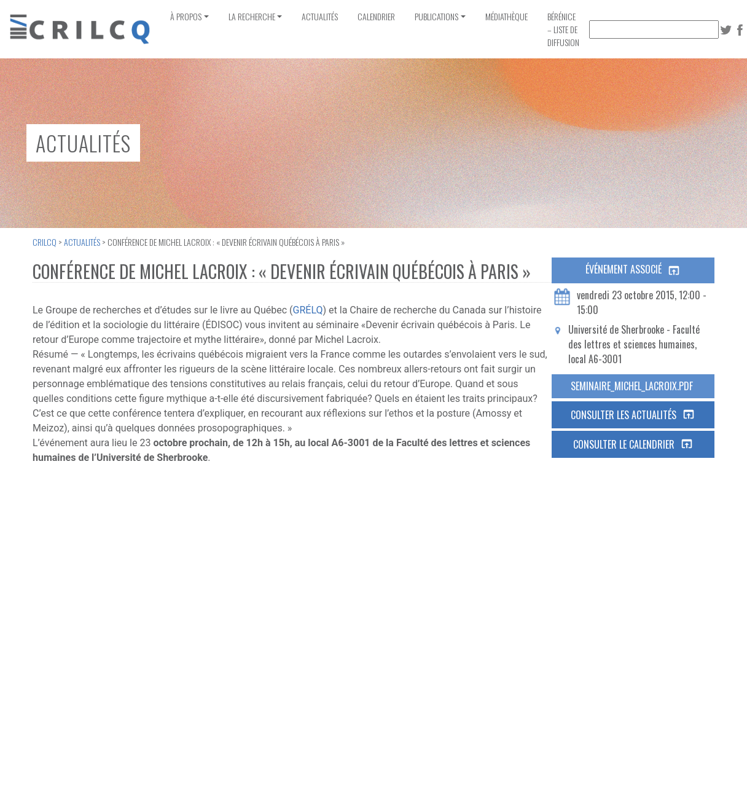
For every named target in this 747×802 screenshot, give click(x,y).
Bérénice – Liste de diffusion (563, 29)
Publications (436, 16)
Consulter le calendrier (633, 444)
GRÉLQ (308, 310)
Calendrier (376, 16)
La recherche (252, 16)
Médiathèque (506, 16)
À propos (185, 16)
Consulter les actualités (633, 414)
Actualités (320, 16)
